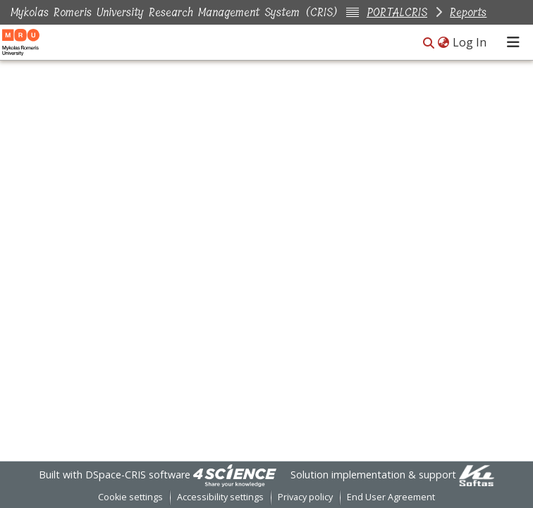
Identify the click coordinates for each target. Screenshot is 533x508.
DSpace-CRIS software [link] (137, 474)
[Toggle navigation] (513, 42)
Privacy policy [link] (305, 497)
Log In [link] (470, 42)
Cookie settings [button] (130, 497)
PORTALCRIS (397, 12)
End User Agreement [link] (391, 497)
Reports (468, 12)
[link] (234, 474)
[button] (429, 43)
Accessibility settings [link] (220, 497)
